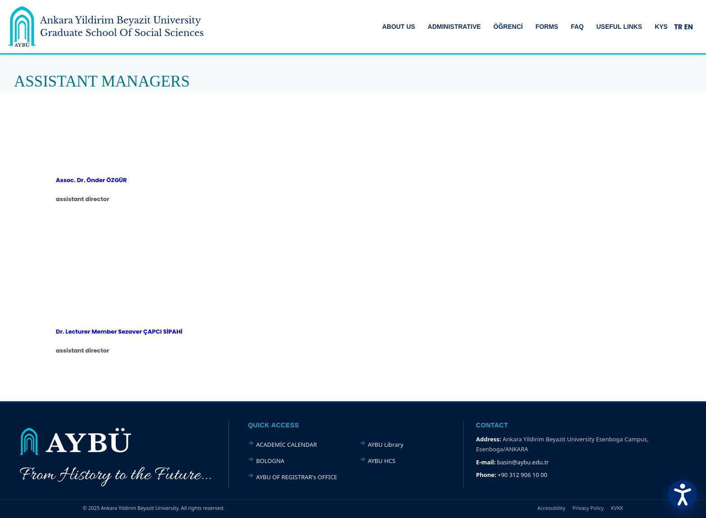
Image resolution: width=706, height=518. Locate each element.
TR (678, 26)
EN (688, 26)
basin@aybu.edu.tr (523, 462)
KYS (661, 26)
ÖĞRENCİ (508, 26)
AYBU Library (385, 444)
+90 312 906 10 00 (522, 475)
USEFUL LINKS (620, 26)
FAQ (577, 26)
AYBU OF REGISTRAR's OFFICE (296, 477)
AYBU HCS (381, 461)
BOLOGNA (270, 461)
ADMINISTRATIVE (454, 26)
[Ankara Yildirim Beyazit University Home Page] (22, 26)
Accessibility (552, 507)
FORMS (546, 26)
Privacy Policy (588, 507)
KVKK (617, 507)
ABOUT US (398, 26)
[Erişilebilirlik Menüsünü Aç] (682, 494)
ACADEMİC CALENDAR (286, 444)
